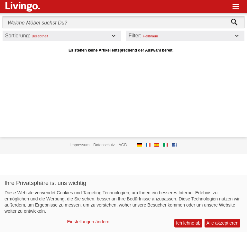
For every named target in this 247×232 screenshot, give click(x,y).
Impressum (79, 145)
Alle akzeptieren (222, 223)
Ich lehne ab (188, 223)
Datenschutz (104, 145)
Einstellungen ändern (88, 221)
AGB (123, 145)
